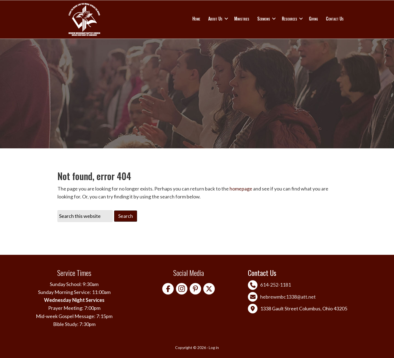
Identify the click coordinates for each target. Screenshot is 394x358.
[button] (226, 18)
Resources (289, 18)
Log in (214, 347)
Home (196, 18)
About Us (215, 18)
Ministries (241, 18)
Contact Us (335, 18)
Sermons (263, 18)
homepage (241, 189)
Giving (313, 18)
